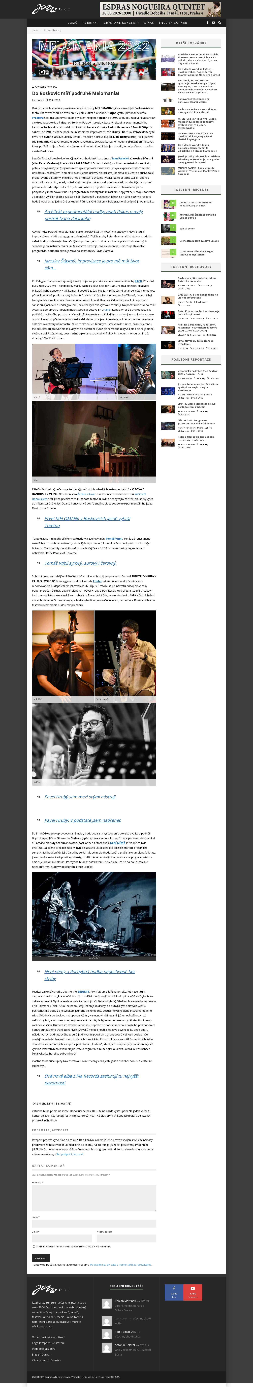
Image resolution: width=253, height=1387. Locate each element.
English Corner (41, 1358)
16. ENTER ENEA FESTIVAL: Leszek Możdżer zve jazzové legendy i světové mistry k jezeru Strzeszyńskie (197, 123)
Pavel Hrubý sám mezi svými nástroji (81, 797)
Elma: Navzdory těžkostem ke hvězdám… (196, 342)
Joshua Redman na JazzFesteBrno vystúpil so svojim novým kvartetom (198, 387)
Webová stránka (104, 1235)
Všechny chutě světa (127, 1340)
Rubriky (89, 23)
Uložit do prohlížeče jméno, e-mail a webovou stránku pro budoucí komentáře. (73, 1250)
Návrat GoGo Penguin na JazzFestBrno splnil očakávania (196, 422)
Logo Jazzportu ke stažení (48, 1347)
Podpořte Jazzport (43, 1353)
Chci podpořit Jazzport (69, 1154)
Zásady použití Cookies (46, 1364)
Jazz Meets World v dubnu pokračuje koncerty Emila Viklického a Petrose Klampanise (197, 147)
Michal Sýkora (185, 378)
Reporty (201, 378)
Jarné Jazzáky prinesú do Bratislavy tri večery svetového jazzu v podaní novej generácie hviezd (199, 159)
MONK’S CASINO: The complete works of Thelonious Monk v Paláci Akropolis (199, 171)
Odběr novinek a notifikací (48, 1341)
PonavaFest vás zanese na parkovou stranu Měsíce (194, 100)
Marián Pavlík (185, 302)
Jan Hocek (38, 100)
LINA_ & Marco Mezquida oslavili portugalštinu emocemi (197, 405)
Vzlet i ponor (187, 228)
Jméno (36, 1221)
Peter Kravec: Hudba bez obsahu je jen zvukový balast (199, 313)
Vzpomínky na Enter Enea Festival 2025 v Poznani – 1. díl (198, 372)
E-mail (35, 1235)
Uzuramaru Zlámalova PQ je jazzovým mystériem (196, 253)
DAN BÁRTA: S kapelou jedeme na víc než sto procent (198, 296)
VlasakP (182, 335)
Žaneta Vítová (86, 494)
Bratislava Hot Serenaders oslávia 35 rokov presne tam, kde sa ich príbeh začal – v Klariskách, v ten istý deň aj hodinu (198, 59)
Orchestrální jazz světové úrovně (199, 240)
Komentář (37, 1182)
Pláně (106, 309)
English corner (173, 23)
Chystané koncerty (121, 23)
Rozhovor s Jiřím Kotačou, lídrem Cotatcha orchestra (197, 280)
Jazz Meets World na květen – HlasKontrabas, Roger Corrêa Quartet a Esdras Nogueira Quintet (199, 71)
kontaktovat (44, 1330)
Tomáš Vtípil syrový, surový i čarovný (81, 563)
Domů (72, 23)
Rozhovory (206, 285)
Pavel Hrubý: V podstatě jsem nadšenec (84, 820)
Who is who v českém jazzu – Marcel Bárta (133, 1353)
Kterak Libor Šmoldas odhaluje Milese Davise (198, 216)
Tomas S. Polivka (187, 411)
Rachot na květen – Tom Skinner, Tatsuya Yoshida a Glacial (197, 111)
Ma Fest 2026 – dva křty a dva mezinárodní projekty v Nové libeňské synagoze (195, 136)
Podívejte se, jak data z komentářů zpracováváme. (121, 1268)
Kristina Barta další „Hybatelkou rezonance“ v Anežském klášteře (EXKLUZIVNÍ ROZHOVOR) (197, 327)
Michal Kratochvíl (187, 285)
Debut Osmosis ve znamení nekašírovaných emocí (196, 204)
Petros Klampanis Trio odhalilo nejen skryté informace (196, 438)
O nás (149, 23)
